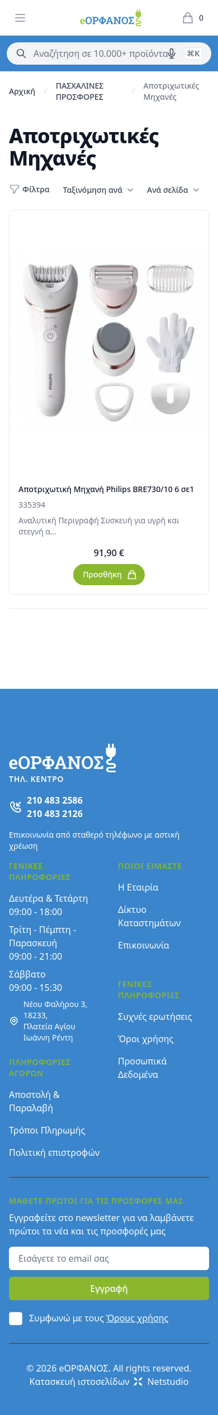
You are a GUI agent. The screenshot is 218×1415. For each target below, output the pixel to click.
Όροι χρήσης (145, 1039)
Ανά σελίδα (173, 190)
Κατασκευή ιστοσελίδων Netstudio (109, 1381)
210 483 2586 (55, 800)
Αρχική (22, 91)
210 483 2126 (55, 814)
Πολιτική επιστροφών (54, 1152)
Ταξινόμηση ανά (98, 190)
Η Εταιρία (138, 887)
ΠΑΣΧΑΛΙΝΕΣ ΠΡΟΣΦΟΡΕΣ (80, 91)
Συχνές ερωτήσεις (155, 1016)
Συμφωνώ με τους (98, 1318)
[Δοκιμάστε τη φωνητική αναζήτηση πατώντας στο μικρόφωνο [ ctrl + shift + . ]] (171, 53)
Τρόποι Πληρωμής (47, 1130)
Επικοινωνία (143, 945)
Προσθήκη (110, 574)
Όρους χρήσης (137, 1318)
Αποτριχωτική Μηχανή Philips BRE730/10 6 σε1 (106, 489)
